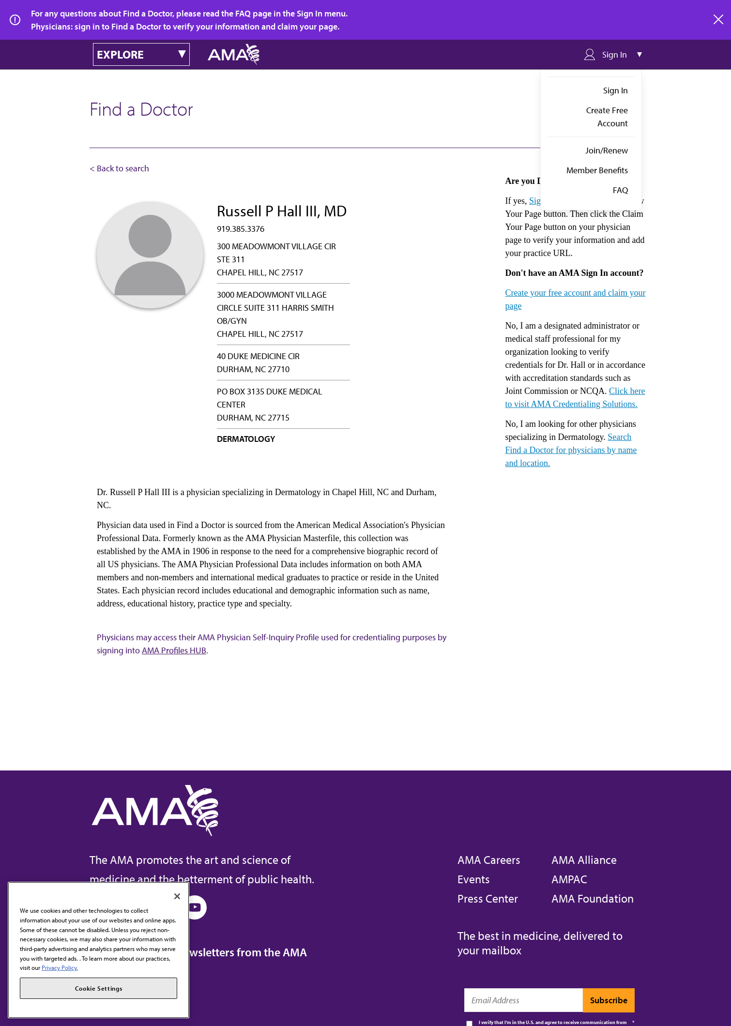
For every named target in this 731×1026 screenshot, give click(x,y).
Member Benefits (597, 170)
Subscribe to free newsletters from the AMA (198, 952)
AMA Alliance (584, 859)
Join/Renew (606, 150)
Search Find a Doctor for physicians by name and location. (571, 450)
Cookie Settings (98, 988)
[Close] (177, 896)
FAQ (620, 190)
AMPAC (569, 879)
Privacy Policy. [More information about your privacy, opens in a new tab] (60, 967)
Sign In (615, 90)
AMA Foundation (592, 898)
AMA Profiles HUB (174, 650)
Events (473, 879)
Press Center (487, 898)
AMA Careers (488, 859)
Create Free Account (607, 117)
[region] (98, 950)
